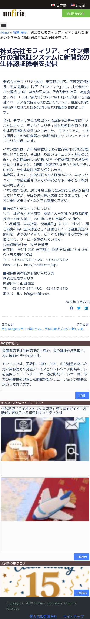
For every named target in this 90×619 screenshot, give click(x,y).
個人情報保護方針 (43, 616)
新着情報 (19, 32)
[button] (3, 25)
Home (4, 32)
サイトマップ (73, 616)
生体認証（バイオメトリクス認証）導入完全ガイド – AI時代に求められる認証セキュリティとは (43, 410)
